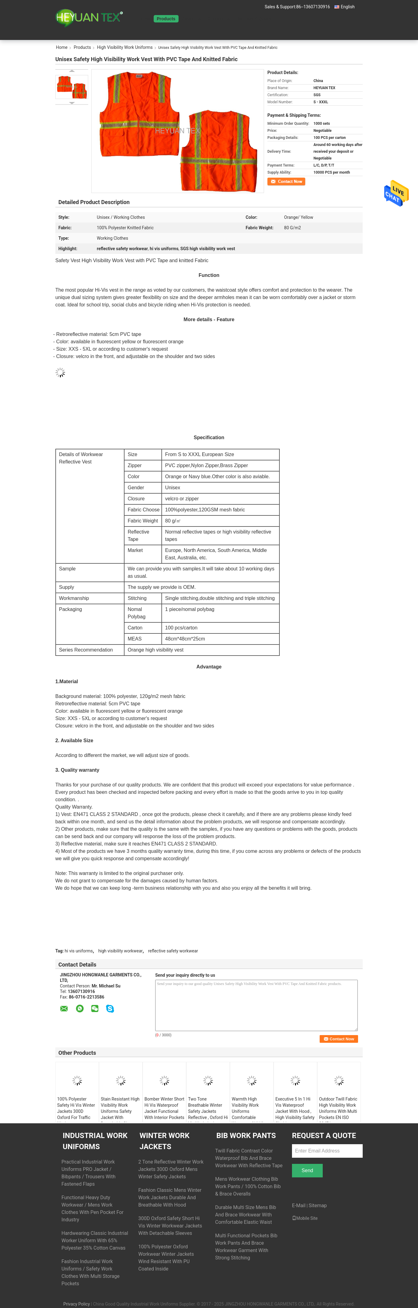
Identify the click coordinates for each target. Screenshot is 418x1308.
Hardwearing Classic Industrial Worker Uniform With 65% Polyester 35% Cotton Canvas (94, 1240)
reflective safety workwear (173, 950)
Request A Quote (254, 18)
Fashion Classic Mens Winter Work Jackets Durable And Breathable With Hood (170, 1197)
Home (144, 18)
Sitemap (318, 1205)
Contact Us (218, 18)
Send (307, 1170)
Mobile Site (305, 1218)
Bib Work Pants (246, 1135)
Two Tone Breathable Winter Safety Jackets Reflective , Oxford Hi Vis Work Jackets (208, 1111)
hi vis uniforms (79, 950)
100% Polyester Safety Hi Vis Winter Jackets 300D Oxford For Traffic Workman (76, 1111)
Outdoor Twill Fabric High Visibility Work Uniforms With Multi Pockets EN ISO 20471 (338, 1111)
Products (166, 18)
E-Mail (299, 1205)
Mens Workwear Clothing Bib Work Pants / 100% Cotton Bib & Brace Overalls (248, 1186)
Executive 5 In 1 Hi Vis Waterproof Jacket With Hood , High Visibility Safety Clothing (294, 1111)
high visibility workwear (120, 950)
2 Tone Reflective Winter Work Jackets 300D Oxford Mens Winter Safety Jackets (170, 1169)
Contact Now (278, 181)
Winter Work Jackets (165, 1141)
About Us (191, 18)
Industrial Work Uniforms (95, 1141)
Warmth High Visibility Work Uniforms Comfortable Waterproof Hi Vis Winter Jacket (249, 1114)
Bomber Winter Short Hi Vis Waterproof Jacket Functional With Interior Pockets (164, 1108)
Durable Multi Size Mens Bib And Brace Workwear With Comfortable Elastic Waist (245, 1214)
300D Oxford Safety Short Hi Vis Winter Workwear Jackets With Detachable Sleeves (170, 1225)
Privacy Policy (76, 1304)
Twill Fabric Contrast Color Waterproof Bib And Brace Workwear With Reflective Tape (248, 1158)
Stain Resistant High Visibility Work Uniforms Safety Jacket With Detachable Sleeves (120, 1111)
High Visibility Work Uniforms (125, 47)
